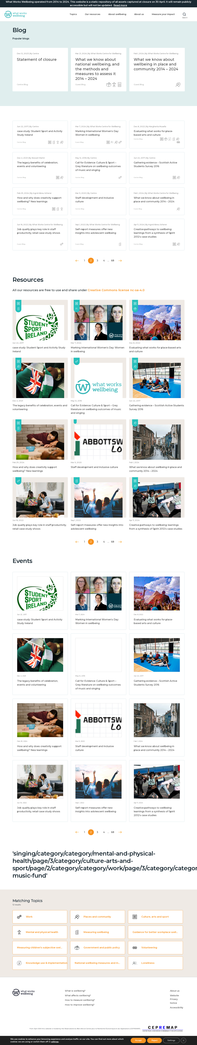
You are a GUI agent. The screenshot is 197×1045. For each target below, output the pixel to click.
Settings (171, 1040)
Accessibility (176, 1007)
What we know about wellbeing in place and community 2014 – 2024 (156, 64)
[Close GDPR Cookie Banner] (183, 1040)
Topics (73, 14)
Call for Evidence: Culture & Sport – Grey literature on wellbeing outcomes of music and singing (98, 166)
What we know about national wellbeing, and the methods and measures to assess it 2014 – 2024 (97, 69)
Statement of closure (37, 59)
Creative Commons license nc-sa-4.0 (116, 290)
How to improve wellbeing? (79, 1004)
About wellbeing (117, 14)
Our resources (92, 14)
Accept (138, 1040)
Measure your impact (163, 14)
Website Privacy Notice (174, 999)
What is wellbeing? (75, 990)
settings (55, 1041)
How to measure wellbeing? (80, 1000)
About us (139, 14)
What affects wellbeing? (78, 995)
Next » (120, 261)
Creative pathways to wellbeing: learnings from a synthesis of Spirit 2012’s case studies (154, 233)
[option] (40, 69)
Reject (154, 1040)
